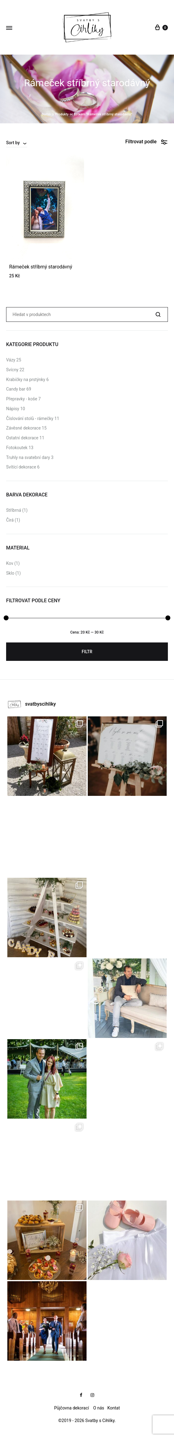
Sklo (10, 573)
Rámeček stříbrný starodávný (40, 267)
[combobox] (16, 143)
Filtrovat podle (146, 142)
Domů (46, 114)
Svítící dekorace (21, 467)
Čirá (10, 520)
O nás (99, 1407)
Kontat (113, 1407)
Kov (9, 563)
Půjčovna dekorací (71, 1407)
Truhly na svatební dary (28, 457)
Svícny (12, 369)
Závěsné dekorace (23, 428)
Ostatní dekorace (22, 437)
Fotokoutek (17, 447)
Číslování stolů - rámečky (29, 418)
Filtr (87, 651)
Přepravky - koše (21, 398)
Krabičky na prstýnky (25, 379)
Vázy (10, 359)
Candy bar (15, 389)
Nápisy (12, 408)
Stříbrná (13, 510)
